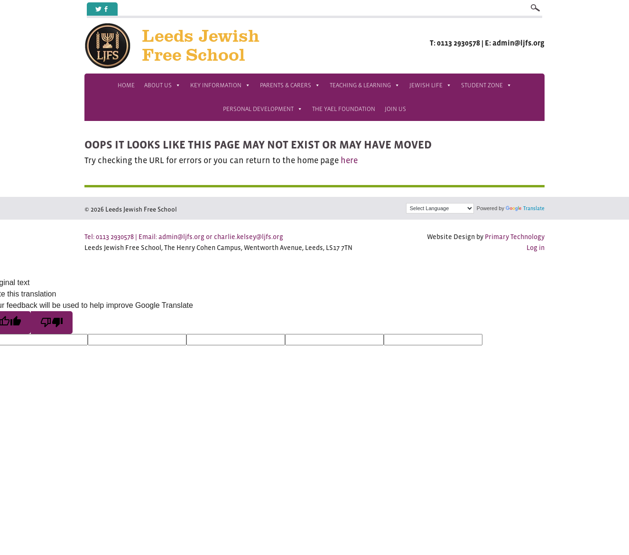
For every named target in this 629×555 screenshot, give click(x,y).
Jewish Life (430, 85)
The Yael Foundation (343, 108)
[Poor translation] (52, 322)
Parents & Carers (290, 85)
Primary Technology (515, 236)
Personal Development (263, 109)
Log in (536, 247)
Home (126, 85)
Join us (395, 108)
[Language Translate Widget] (440, 208)
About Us (162, 85)
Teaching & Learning (365, 85)
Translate (525, 208)
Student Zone (486, 85)
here (349, 160)
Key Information (220, 85)
